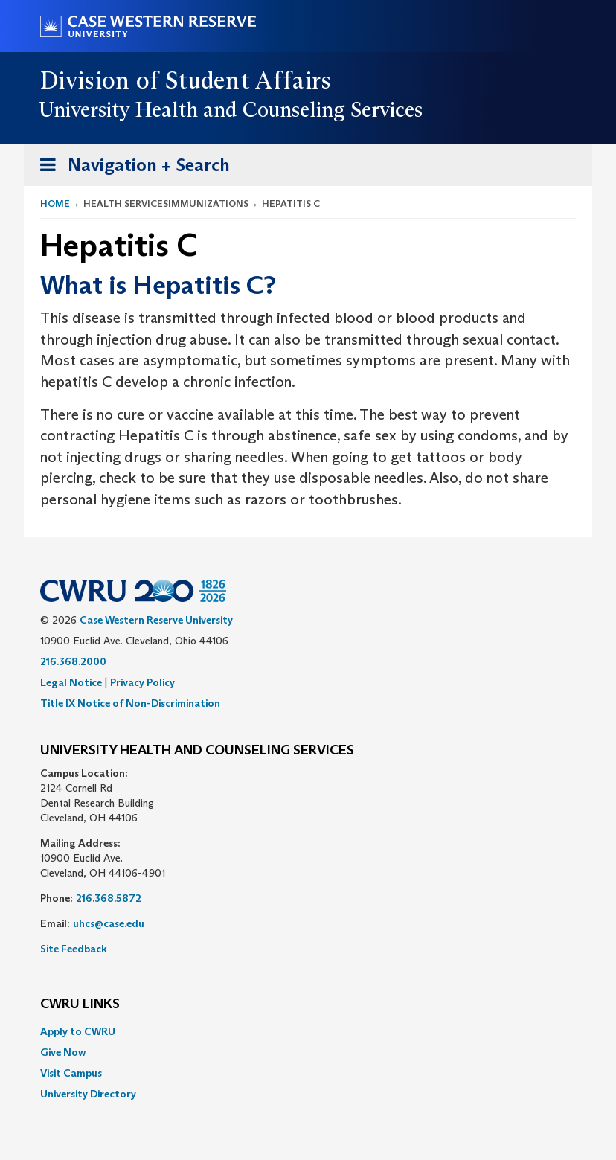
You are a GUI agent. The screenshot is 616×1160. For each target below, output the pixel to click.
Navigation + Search (130, 168)
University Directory (88, 1093)
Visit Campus (71, 1073)
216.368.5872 (108, 898)
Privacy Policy (142, 682)
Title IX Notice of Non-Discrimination (130, 703)
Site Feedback (73, 948)
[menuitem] (308, 1031)
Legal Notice (71, 682)
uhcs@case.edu (108, 923)
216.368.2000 (73, 661)
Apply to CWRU (77, 1031)
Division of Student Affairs (186, 80)
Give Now (63, 1052)
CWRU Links (80, 1004)
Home (55, 203)
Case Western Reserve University (156, 620)
